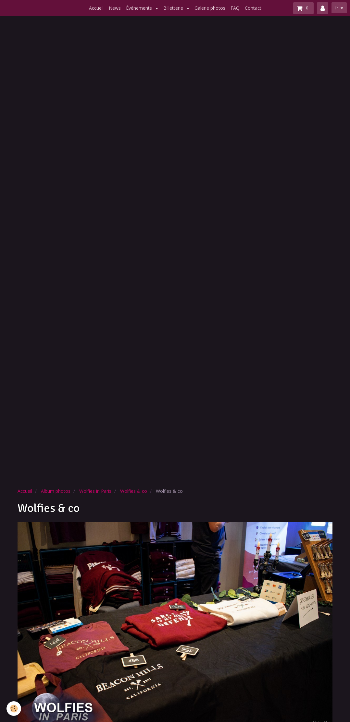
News (115, 8)
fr (336, 8)
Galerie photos (209, 8)
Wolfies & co (133, 491)
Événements (139, 8)
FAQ (235, 8)
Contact (253, 8)
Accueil (96, 8)
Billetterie (173, 8)
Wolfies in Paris (95, 491)
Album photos (55, 491)
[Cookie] (13, 708)
